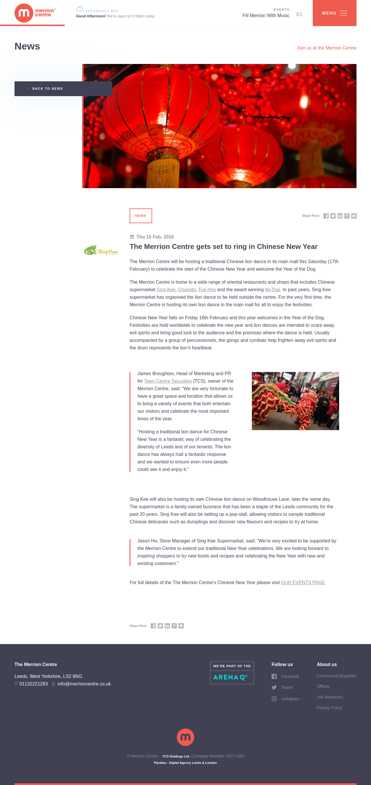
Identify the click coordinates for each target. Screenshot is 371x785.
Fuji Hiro (207, 289)
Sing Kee (166, 289)
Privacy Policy (329, 707)
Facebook (285, 676)
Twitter (282, 687)
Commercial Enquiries (337, 676)
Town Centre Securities (168, 381)
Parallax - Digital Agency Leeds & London (185, 762)
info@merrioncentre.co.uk (84, 683)
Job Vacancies (330, 697)
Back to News (45, 89)
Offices (323, 686)
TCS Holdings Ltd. (176, 756)
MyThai (272, 289)
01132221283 (33, 683)
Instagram (285, 698)
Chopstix (187, 289)
